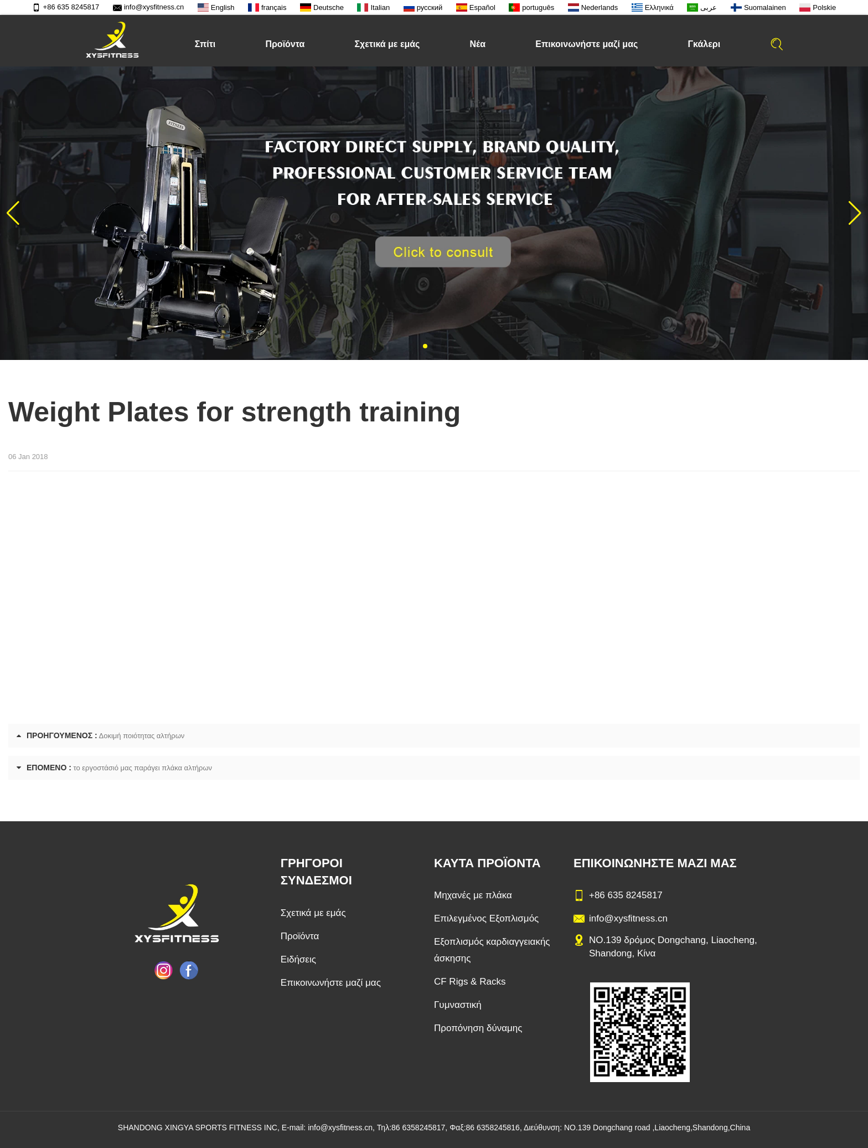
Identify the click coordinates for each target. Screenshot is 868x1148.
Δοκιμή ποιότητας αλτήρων (142, 736)
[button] (425, 346)
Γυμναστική (458, 1005)
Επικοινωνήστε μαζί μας (586, 44)
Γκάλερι (704, 44)
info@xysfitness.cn (148, 7)
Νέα (478, 44)
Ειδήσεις (298, 959)
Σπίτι (205, 44)
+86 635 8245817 (66, 7)
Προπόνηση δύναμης (478, 1028)
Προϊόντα (284, 44)
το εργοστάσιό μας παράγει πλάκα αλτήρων (143, 768)
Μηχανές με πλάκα (473, 895)
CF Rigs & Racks (469, 981)
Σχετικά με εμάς (387, 44)
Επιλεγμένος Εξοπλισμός (486, 918)
